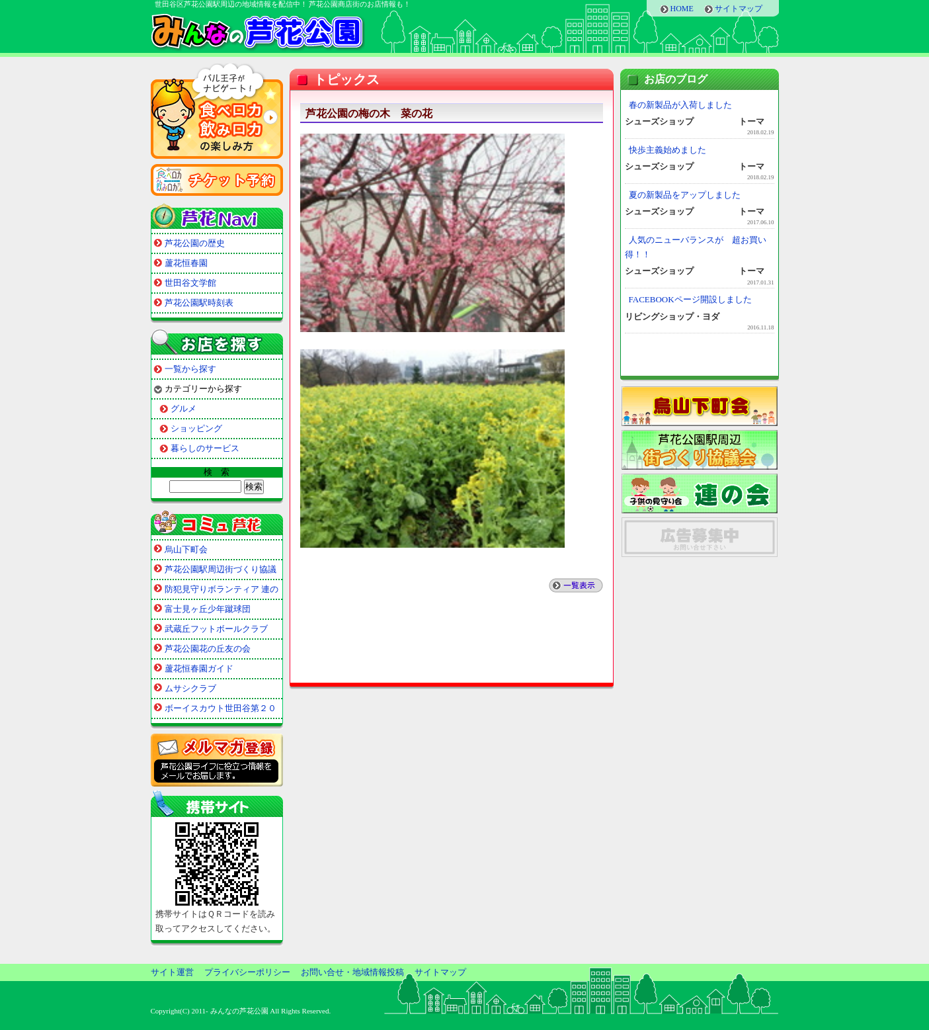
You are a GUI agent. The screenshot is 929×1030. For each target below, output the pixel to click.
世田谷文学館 (190, 283)
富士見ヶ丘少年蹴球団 (208, 609)
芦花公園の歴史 (195, 243)
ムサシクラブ (190, 688)
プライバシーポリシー (247, 972)
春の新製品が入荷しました (680, 105)
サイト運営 (172, 972)
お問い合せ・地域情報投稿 (352, 972)
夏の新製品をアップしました (685, 195)
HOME (682, 8)
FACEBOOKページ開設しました (690, 299)
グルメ (183, 408)
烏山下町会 (186, 549)
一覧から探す (190, 369)
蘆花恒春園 (186, 263)
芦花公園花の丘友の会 (208, 649)
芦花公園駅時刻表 (199, 303)
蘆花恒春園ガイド (199, 668)
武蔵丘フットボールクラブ (216, 629)
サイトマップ (738, 8)
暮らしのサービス (205, 448)
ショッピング (196, 428)
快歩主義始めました (667, 150)
